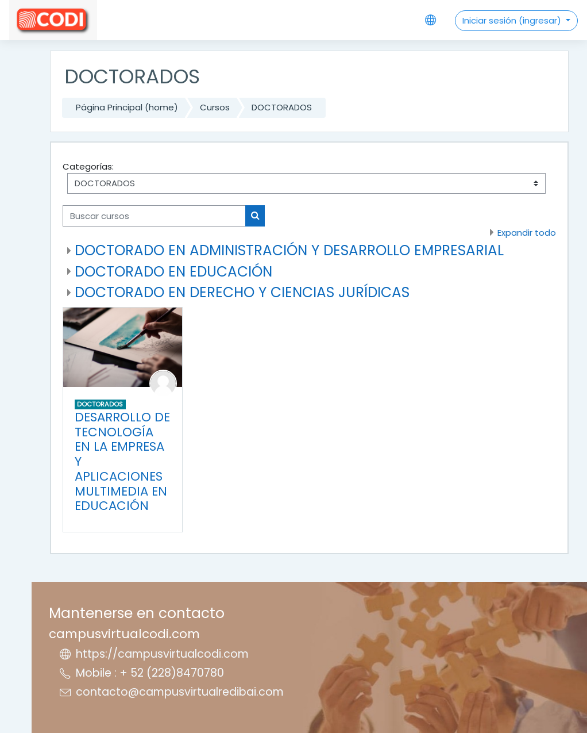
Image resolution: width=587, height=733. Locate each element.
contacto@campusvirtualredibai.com (180, 692)
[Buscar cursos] (154, 215)
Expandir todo (526, 233)
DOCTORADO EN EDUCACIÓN (173, 272)
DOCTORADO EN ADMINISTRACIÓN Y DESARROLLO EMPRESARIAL (289, 250)
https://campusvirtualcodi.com (162, 654)
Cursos (215, 107)
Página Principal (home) (127, 107)
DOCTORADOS (282, 107)
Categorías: (88, 166)
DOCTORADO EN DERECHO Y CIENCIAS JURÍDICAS (242, 292)
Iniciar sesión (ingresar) (512, 20)
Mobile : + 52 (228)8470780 (150, 673)
